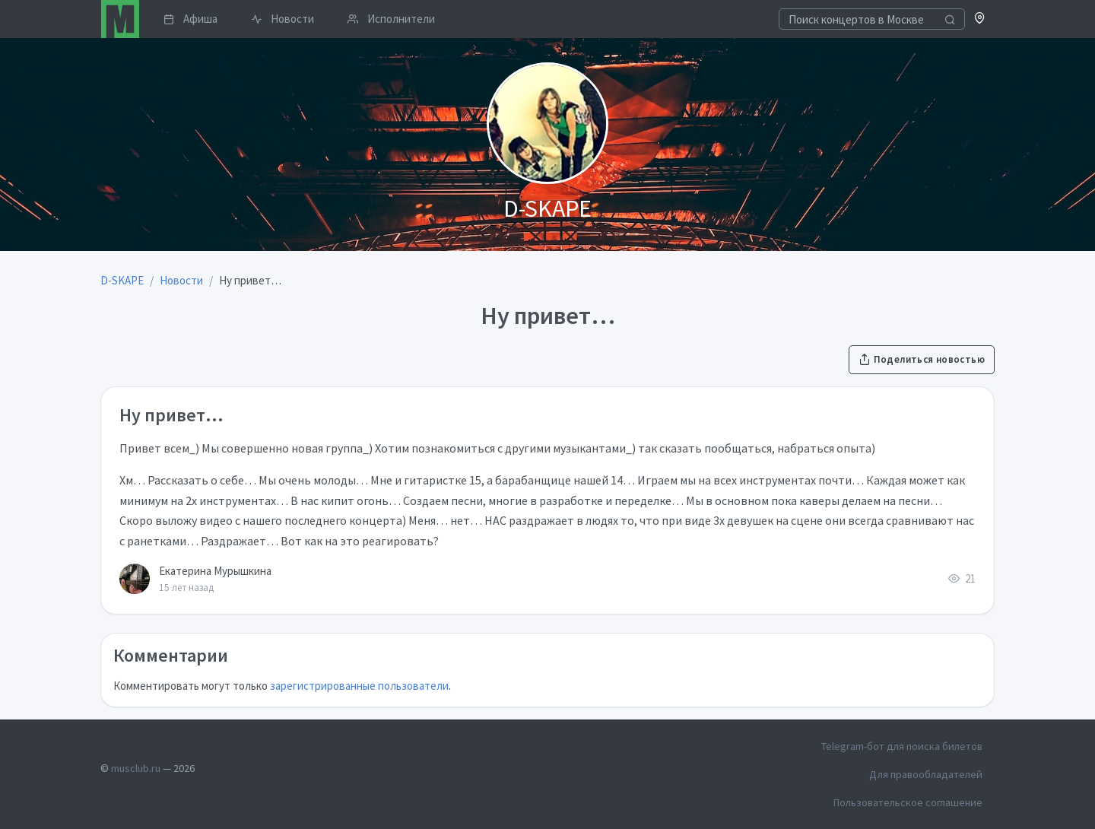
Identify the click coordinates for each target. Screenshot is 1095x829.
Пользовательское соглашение (907, 802)
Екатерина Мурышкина (215, 571)
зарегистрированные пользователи (359, 685)
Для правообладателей (925, 774)
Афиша (190, 18)
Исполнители (391, 18)
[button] (980, 19)
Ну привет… (171, 415)
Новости (282, 18)
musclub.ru (135, 768)
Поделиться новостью (922, 359)
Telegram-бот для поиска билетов (901, 746)
